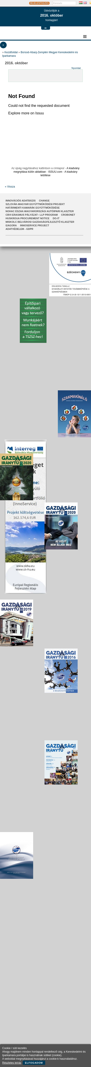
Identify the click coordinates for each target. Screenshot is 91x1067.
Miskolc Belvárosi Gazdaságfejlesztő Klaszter (40, 222)
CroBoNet (68, 214)
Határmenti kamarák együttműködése (33, 207)
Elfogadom (34, 1062)
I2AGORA (11, 225)
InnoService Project (34, 225)
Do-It (56, 218)
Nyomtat (76, 68)
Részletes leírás (11, 1062)
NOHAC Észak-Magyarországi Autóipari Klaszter (40, 211)
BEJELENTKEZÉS (39, 3)
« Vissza (10, 186)
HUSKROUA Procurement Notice (27, 218)
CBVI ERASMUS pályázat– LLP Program (32, 214)
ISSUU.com (55, 171)
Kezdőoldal (11, 52)
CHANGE (44, 200)
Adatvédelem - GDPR (19, 229)
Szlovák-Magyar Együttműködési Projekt (35, 204)
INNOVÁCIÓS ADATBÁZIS (21, 200)
